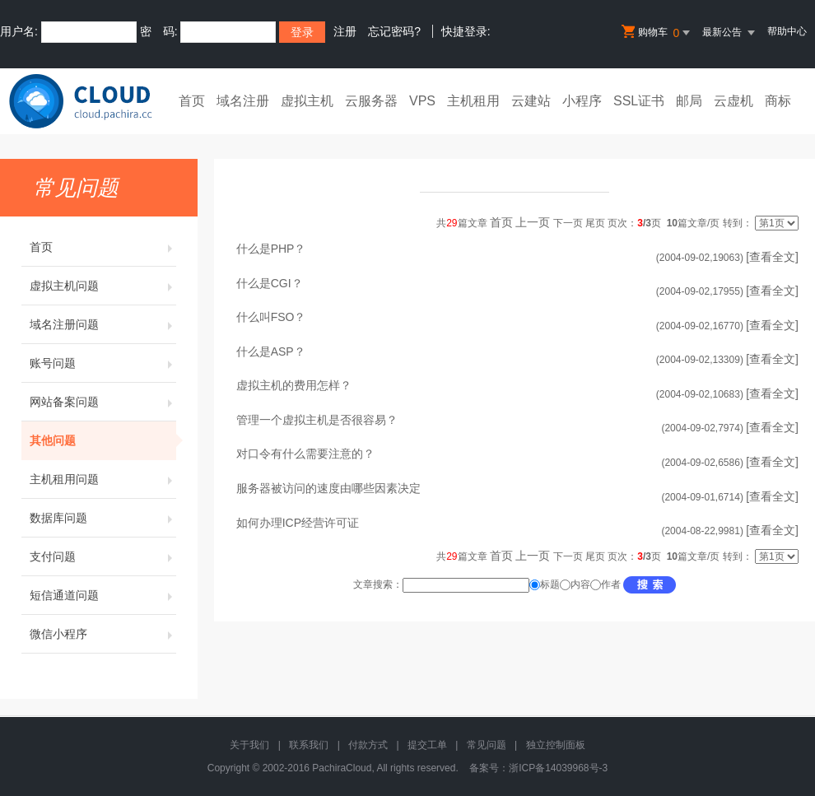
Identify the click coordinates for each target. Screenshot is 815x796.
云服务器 (371, 101)
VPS (422, 101)
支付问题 (103, 556)
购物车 (657, 33)
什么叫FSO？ (271, 317)
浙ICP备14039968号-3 (558, 768)
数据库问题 (103, 517)
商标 (778, 101)
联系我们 (308, 745)
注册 (344, 31)
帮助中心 (787, 31)
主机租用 (473, 101)
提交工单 (427, 745)
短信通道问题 (103, 595)
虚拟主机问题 (103, 285)
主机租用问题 (103, 479)
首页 (192, 101)
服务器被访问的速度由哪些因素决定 (328, 488)
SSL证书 (638, 101)
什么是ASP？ (270, 351)
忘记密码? (394, 31)
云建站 (531, 101)
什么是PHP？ (271, 248)
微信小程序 (103, 633)
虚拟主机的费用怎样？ (294, 385)
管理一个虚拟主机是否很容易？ (317, 419)
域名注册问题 (103, 324)
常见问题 (486, 745)
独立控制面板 (555, 745)
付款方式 (368, 745)
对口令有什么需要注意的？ (305, 453)
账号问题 (103, 363)
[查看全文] (772, 256)
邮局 (689, 101)
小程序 (582, 101)
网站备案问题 (103, 401)
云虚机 (733, 101)
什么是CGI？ (269, 283)
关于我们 (249, 745)
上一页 (532, 222)
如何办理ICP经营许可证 (297, 522)
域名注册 (243, 101)
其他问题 (103, 440)
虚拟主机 (307, 101)
